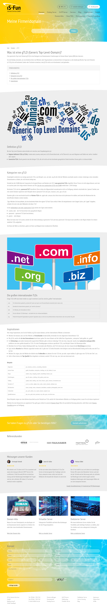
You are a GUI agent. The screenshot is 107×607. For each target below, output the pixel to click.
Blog (79, 12)
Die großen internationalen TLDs (19, 78)
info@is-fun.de (36, 601)
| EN (63, 7)
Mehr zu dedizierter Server (78, 533)
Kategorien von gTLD (16, 76)
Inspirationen (14, 81)
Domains (41, 12)
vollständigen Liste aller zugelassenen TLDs (22, 208)
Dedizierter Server (82, 597)
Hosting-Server (51, 601)
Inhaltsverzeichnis (14, 68)
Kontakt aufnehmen (80, 423)
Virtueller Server (66, 601)
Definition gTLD (15, 73)
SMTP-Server (63, 12)
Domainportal (80, 16)
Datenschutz (96, 599)
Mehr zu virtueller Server (45, 533)
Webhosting (65, 599)
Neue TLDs (69, 16)
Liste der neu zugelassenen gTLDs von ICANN (49, 185)
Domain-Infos (59, 16)
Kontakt (97, 12)
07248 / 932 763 (35, 597)
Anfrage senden (13, 585)
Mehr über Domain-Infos (13, 533)
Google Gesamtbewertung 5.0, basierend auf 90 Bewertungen (83, 486)
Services (73, 12)
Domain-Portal (55, 403)
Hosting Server (51, 12)
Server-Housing (81, 599)
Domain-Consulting (94, 16)
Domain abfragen (51, 597)
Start (8, 48)
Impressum (96, 597)
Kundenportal (94, 7)
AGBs (94, 601)
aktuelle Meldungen (78, 7)
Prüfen (73, 31)
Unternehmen (88, 12)
